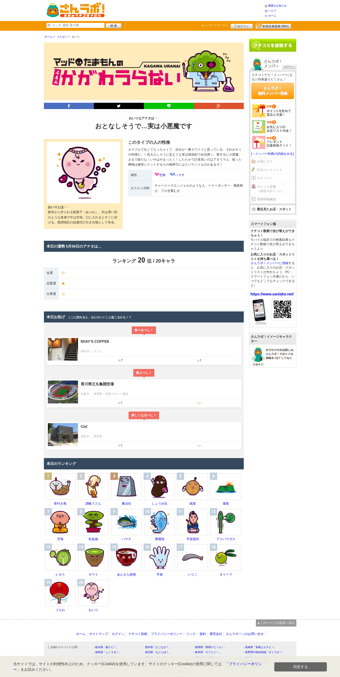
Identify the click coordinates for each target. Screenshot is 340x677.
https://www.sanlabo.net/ (272, 294)
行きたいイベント (269, 170)
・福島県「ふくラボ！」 (107, 652)
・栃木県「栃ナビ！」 (106, 647)
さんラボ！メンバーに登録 (269, 263)
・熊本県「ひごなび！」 (157, 647)
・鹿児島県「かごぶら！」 (158, 662)
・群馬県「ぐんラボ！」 (107, 657)
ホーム (272, 15)
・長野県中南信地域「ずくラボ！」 (263, 652)
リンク (191, 634)
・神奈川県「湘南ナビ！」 (208, 657)
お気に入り (265, 161)
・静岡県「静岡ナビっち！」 (209, 647)
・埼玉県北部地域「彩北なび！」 (212, 662)
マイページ (265, 178)
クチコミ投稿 (137, 634)
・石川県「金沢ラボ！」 (107, 662)
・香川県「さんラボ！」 (157, 657)
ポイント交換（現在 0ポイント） (271, 189)
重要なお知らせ (277, 5)
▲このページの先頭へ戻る (276, 623)
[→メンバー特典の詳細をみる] (272, 154)
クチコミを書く (272, 45)
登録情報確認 (266, 199)
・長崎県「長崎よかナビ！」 (259, 647)
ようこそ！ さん (214, 25)
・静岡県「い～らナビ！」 (258, 657)
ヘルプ (272, 10)
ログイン (242, 25)
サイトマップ (98, 634)
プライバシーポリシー (166, 634)
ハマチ (180, 175)
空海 (162, 175)
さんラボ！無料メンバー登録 (272, 90)
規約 (203, 634)
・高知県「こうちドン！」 (258, 662)
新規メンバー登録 (273, 25)
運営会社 (216, 634)
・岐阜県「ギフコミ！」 (206, 652)
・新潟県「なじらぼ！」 (157, 652)
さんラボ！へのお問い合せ (245, 634)
